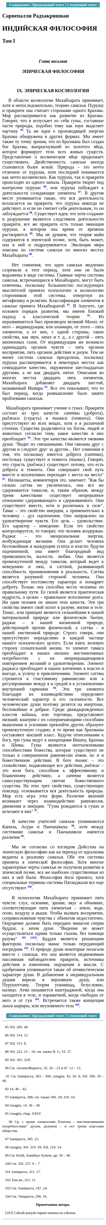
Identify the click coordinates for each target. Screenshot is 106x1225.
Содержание (19, 5)
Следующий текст (82, 5)
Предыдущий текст (48, 5)
